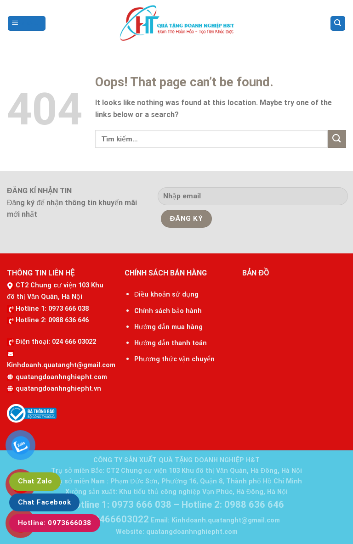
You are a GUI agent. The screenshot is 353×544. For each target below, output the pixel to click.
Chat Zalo (35, 481)
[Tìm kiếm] (338, 23)
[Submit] (337, 139)
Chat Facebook (44, 502)
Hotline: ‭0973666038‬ (54, 523)
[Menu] (27, 23)
